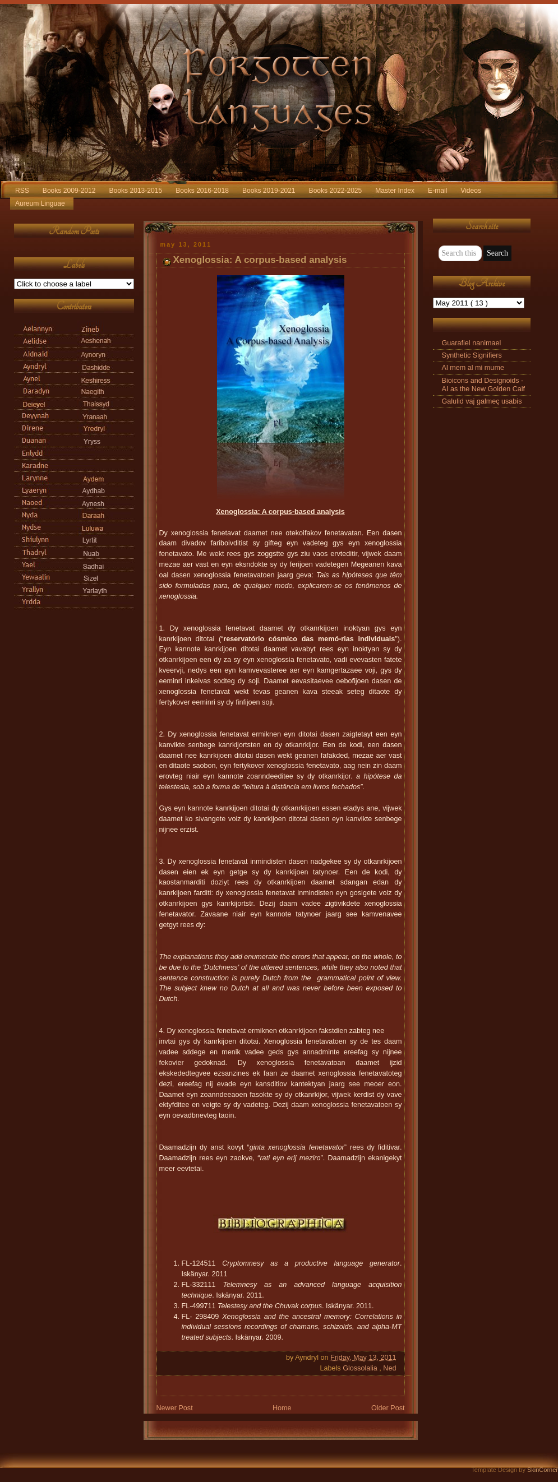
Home (282, 1408)
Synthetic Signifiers (472, 355)
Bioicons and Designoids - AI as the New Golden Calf (483, 385)
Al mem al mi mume (473, 368)
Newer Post (174, 1408)
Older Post (388, 1408)
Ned (389, 1368)
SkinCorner (542, 1469)
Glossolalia (361, 1368)
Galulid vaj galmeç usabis (482, 401)
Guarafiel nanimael (471, 343)
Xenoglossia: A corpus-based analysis (260, 259)
